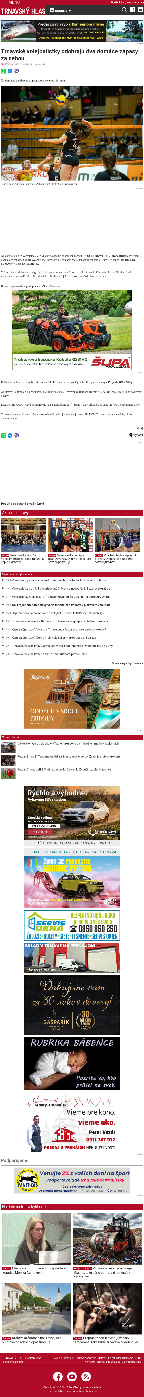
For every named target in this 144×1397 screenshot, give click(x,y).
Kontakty (90, 1361)
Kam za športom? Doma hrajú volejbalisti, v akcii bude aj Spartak (54, 637)
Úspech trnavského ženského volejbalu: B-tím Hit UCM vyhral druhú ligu (58, 613)
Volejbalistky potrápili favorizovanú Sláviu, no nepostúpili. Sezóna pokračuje (70, 559)
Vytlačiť (136, 435)
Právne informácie (62, 1357)
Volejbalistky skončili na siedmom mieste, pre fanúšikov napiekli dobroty (22, 559)
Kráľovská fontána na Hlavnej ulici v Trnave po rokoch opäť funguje (32, 1340)
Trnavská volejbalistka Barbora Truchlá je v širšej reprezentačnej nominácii (60, 621)
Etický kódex (114, 1357)
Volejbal (13, 64)
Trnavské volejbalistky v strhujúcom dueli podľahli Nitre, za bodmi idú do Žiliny (62, 646)
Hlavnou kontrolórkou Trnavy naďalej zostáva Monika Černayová (34, 1270)
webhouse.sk (89, 1391)
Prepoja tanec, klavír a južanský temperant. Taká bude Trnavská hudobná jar (105, 1340)
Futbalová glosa (82, 1268)
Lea (141, 2)
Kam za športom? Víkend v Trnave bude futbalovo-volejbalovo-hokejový (59, 629)
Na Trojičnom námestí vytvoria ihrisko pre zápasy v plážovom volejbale (61, 605)
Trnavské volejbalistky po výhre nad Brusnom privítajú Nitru (50, 654)
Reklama (128, 1357)
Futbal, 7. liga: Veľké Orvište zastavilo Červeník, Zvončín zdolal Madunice (64, 769)
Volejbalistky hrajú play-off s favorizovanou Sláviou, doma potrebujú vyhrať (116, 559)
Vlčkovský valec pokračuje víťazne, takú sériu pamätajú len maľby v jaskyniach (68, 743)
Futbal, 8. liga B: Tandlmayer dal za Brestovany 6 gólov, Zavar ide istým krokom (69, 756)
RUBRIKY (60, 10)
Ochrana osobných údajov (90, 1357)
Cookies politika (131, 1361)
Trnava (7, 1268)
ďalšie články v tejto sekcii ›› (127, 663)
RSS (137, 1357)
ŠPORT (4, 64)
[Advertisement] (72, 219)
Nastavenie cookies (108, 1361)
